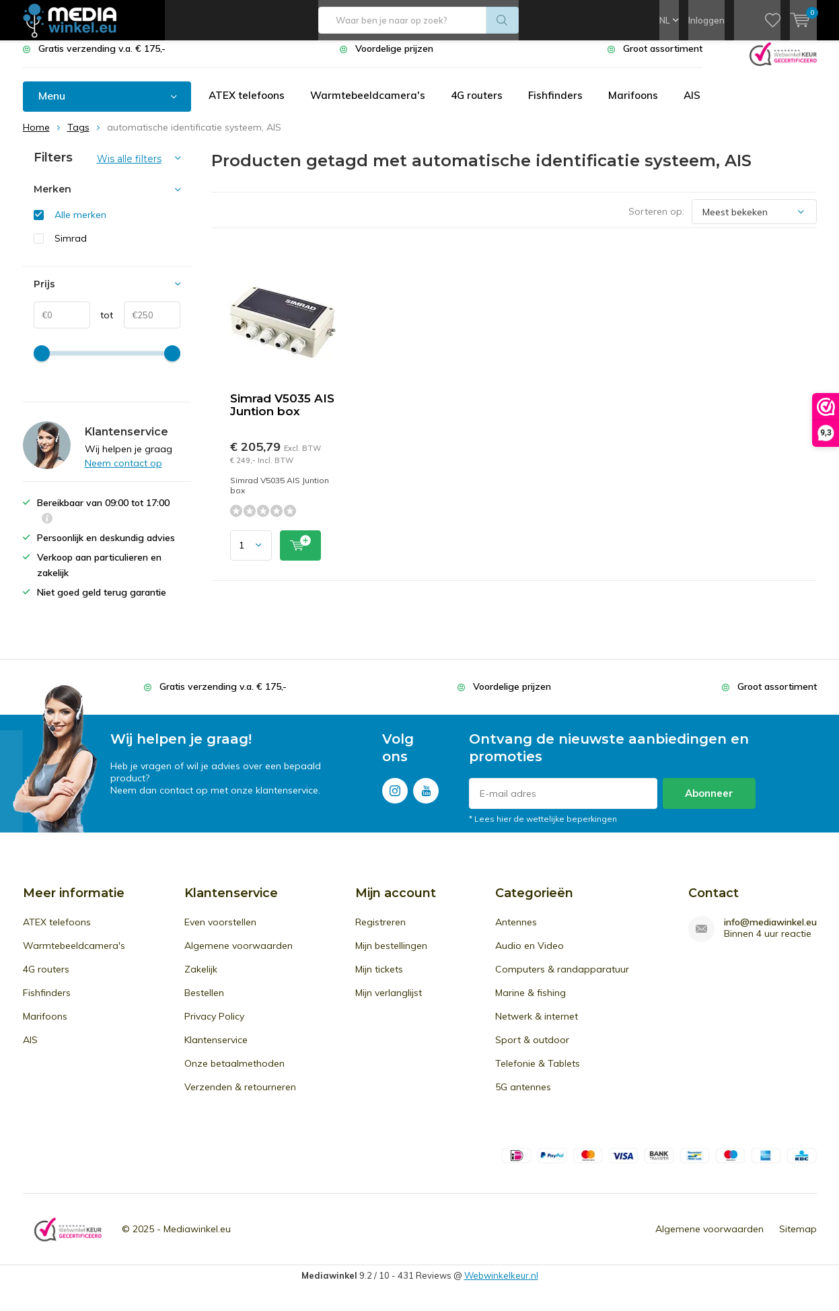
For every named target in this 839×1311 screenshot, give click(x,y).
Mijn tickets (379, 979)
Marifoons (640, 105)
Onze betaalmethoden (234, 1073)
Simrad (70, 248)
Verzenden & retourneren (240, 1097)
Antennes (516, 932)
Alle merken (80, 225)
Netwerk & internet (536, 1026)
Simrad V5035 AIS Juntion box (282, 415)
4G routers (482, 105)
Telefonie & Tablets (537, 1073)
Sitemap (798, 1239)
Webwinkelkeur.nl (501, 1285)
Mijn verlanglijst (388, 1003)
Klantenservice (216, 1050)
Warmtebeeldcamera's (371, 105)
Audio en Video (529, 956)
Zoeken (502, 20)
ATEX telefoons (248, 105)
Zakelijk (200, 979)
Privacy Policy (214, 1026)
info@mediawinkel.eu (770, 932)
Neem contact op (123, 473)
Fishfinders (561, 105)
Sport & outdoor (532, 1050)
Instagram (395, 798)
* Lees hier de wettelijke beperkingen (543, 829)
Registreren (380, 932)
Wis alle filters (129, 169)
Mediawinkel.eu (197, 1239)
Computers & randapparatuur (562, 979)
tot (102, 325)
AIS (700, 105)
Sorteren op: (656, 221)
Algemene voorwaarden (238, 956)
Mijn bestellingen (391, 956)
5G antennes (523, 1097)
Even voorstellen (220, 932)
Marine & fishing (530, 1003)
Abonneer (709, 803)
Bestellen (204, 1003)
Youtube (426, 798)
